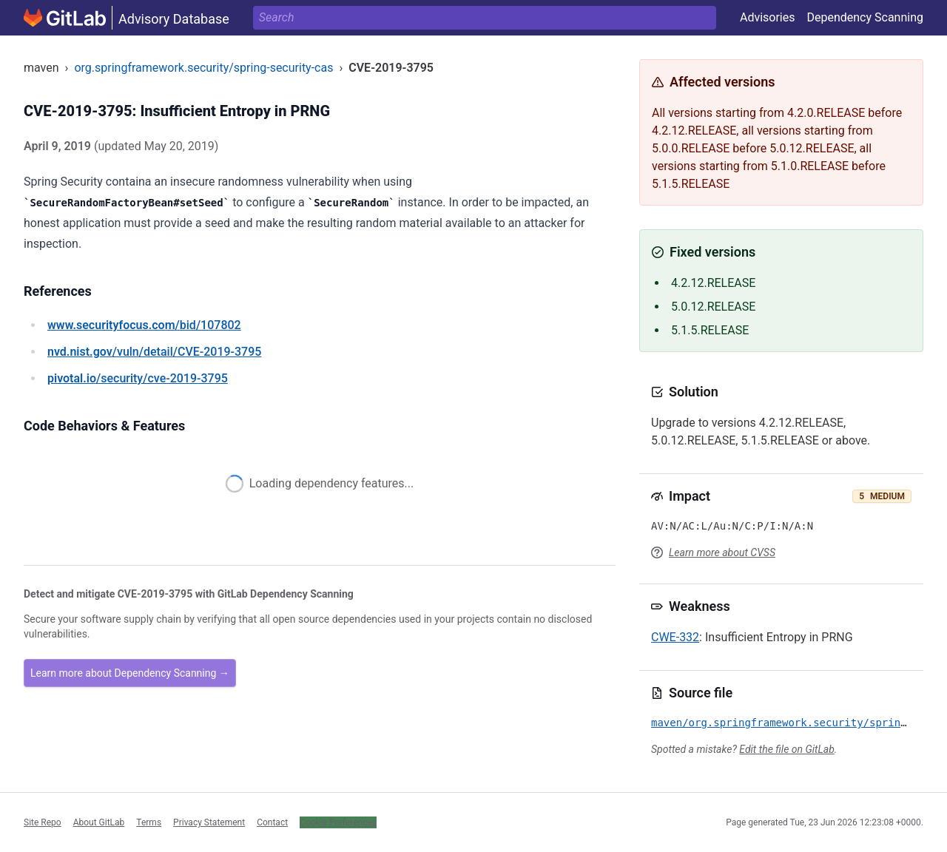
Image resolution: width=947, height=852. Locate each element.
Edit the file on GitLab (786, 749)
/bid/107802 (144, 325)
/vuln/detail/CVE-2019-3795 (154, 352)
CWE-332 (675, 637)
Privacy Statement (209, 822)
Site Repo (42, 822)
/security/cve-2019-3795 (137, 378)
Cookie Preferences (338, 822)
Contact (272, 822)
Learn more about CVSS (722, 552)
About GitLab (99, 822)
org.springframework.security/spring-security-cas (203, 68)
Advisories (767, 17)
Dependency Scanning (864, 17)
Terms (148, 822)
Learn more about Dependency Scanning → (129, 673)
